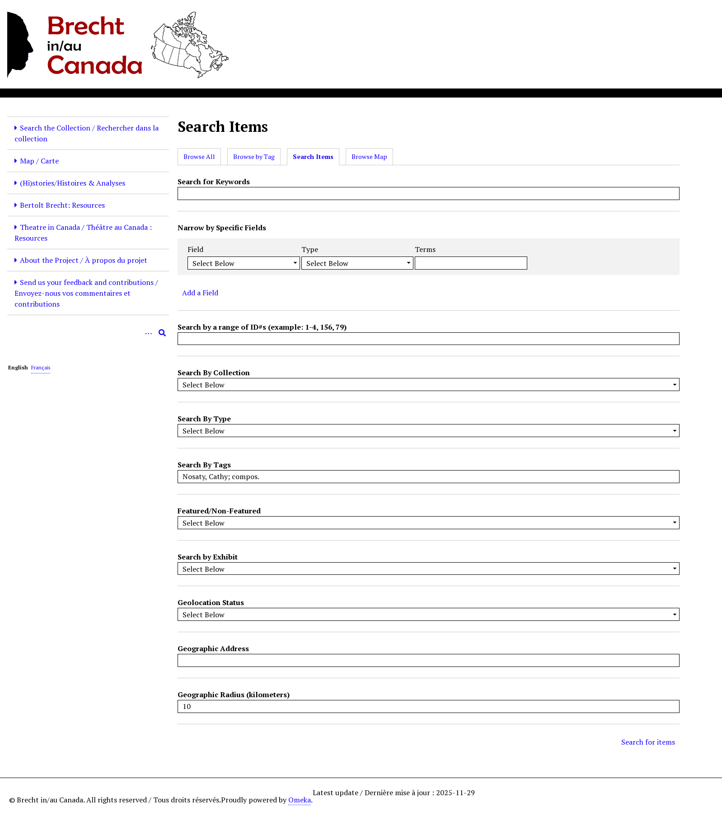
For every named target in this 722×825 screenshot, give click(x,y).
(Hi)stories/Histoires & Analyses (72, 183)
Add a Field (200, 293)
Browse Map (369, 156)
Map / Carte (39, 161)
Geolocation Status (211, 602)
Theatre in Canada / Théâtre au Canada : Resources (83, 232)
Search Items (313, 156)
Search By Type (204, 419)
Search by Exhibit (208, 557)
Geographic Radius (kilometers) (234, 694)
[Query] (88, 333)
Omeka (299, 800)
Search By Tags (204, 465)
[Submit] (162, 333)
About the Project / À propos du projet (83, 260)
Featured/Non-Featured (219, 511)
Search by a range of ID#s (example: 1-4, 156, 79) (262, 327)
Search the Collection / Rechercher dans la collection (86, 133)
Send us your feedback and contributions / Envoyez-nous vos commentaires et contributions (86, 293)
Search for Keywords (214, 181)
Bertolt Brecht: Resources (62, 205)
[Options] (148, 333)
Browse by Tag (254, 156)
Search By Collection (214, 373)
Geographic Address (213, 648)
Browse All (199, 156)
